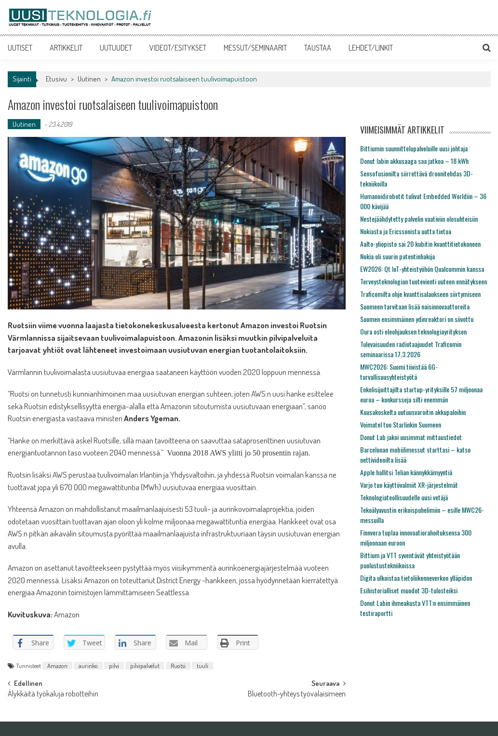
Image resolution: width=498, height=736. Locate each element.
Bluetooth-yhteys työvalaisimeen (297, 694)
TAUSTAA (317, 48)
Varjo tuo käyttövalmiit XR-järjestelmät (409, 485)
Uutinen (89, 78)
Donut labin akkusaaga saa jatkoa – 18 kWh (414, 161)
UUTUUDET (116, 48)
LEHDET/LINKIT (371, 48)
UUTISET (20, 48)
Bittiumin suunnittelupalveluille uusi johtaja (414, 148)
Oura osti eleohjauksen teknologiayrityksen (413, 331)
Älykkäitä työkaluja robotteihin (53, 694)
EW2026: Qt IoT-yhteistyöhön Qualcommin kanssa (422, 269)
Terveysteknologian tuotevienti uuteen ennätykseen (423, 281)
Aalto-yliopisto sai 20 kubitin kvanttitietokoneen (420, 244)
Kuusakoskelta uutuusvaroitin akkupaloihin (413, 412)
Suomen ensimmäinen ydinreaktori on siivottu (416, 319)
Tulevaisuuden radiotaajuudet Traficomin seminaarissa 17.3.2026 (410, 349)
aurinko (88, 665)
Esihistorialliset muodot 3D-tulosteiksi (409, 590)
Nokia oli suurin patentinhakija (397, 256)
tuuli (202, 665)
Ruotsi (178, 665)
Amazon (57, 665)
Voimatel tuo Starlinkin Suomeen (400, 424)
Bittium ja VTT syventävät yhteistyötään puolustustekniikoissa (410, 560)
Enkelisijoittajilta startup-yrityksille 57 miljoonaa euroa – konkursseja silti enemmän (421, 394)
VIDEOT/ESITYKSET (177, 48)
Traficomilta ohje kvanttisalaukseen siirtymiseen (420, 294)
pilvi (114, 665)
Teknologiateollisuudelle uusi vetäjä (404, 497)
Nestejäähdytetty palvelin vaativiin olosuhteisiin (419, 219)
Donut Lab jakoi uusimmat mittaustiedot (411, 437)
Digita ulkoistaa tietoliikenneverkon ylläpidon (416, 578)
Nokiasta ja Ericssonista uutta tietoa (405, 231)
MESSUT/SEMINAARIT (255, 48)
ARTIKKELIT (66, 48)
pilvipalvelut (145, 665)
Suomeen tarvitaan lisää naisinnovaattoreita (415, 306)
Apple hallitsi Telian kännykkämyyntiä (406, 472)
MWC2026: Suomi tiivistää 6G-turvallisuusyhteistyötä (399, 371)
